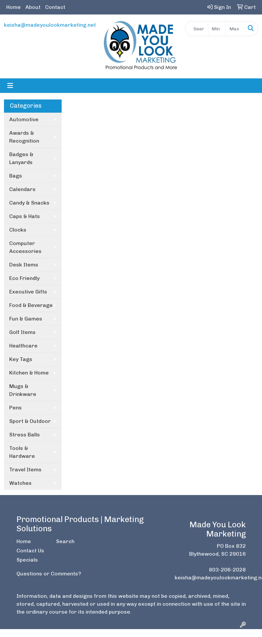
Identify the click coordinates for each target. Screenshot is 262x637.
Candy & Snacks (29, 203)
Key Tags (20, 359)
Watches (20, 483)
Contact (55, 7)
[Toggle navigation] (10, 85)
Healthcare (23, 346)
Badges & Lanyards (21, 158)
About (33, 7)
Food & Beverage (31, 305)
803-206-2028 (227, 570)
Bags (15, 176)
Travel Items (25, 469)
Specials (27, 560)
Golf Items (22, 332)
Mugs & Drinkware (22, 390)
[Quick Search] (196, 28)
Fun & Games (25, 319)
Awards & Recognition (24, 137)
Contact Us (30, 550)
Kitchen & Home (29, 373)
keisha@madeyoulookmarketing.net (50, 25)
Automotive (24, 119)
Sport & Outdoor (30, 421)
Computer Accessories (25, 247)
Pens (15, 407)
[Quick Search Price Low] (217, 28)
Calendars (22, 189)
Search (65, 541)
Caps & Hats (24, 216)
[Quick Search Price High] (235, 28)
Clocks (17, 230)
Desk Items (23, 265)
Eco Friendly (24, 278)
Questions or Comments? (48, 573)
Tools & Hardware (22, 452)
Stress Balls (24, 434)
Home (13, 7)
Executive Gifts (28, 292)
